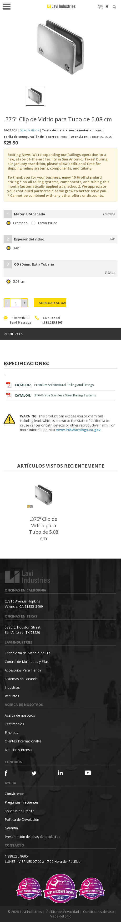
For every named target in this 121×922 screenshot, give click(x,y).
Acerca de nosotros (20, 715)
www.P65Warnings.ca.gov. (78, 429)
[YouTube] (91, 772)
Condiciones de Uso (98, 911)
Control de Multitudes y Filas (27, 661)
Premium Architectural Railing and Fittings (50, 385)
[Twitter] (38, 773)
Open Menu (8, 6)
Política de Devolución (22, 819)
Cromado (17, 223)
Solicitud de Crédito (20, 811)
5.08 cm (15, 281)
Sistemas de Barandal (21, 679)
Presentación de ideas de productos (32, 836)
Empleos (11, 732)
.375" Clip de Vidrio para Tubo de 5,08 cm (43, 529)
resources (13, 334)
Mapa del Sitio (60, 916)
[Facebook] (11, 773)
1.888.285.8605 (51, 322)
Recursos (12, 696)
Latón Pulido (44, 223)
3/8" (13, 248)
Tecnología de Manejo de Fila (27, 653)
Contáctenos (15, 793)
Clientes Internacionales (23, 741)
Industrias (12, 687)
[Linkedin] (64, 772)
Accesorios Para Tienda (23, 670)
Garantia (11, 828)
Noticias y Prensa (18, 749)
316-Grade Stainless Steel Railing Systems (51, 395)
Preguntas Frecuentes (22, 802)
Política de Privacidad (62, 911)
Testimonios (14, 724)
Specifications (29, 130)
